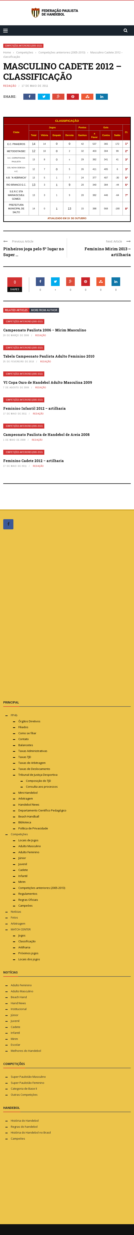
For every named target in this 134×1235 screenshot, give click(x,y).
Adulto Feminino (28, 852)
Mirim (22, 882)
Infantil (22, 876)
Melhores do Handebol (26, 1051)
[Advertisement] (35, 614)
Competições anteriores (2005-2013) (23, 45)
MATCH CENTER (21, 929)
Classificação (27, 941)
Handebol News (28, 804)
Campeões (25, 905)
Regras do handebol (24, 1127)
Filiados (23, 727)
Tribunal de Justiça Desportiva (37, 775)
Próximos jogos (28, 953)
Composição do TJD (38, 781)
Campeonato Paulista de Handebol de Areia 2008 (46, 434)
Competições (19, 834)
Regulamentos (27, 894)
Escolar (15, 1045)
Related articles (16, 310)
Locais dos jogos (29, 959)
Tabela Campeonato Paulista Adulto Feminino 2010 (48, 356)
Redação (9, 86)
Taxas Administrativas (32, 751)
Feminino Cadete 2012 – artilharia (33, 460)
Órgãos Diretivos (29, 721)
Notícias (16, 912)
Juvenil (22, 864)
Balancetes (25, 745)
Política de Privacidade (33, 828)
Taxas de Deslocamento (34, 769)
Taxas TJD (24, 757)
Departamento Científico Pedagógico (42, 810)
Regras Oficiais (28, 900)
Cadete (23, 870)
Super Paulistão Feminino (27, 1083)
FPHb (14, 715)
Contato (23, 739)
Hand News (18, 1003)
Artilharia (24, 947)
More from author (44, 310)
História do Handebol (25, 1121)
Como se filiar (27, 733)
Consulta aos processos (42, 787)
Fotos (14, 917)
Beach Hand (19, 997)
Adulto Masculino (29, 846)
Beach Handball (28, 816)
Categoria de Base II (24, 1088)
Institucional (19, 1009)
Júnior (22, 858)
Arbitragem (25, 798)
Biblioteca (25, 822)
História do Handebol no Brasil (31, 1132)
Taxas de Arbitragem (32, 763)
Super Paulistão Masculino (28, 1077)
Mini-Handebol (28, 793)
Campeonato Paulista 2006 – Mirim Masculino (44, 330)
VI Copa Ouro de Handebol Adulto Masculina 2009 (47, 382)
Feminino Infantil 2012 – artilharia (34, 408)
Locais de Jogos (28, 840)
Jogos (22, 935)
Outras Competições (24, 1095)
